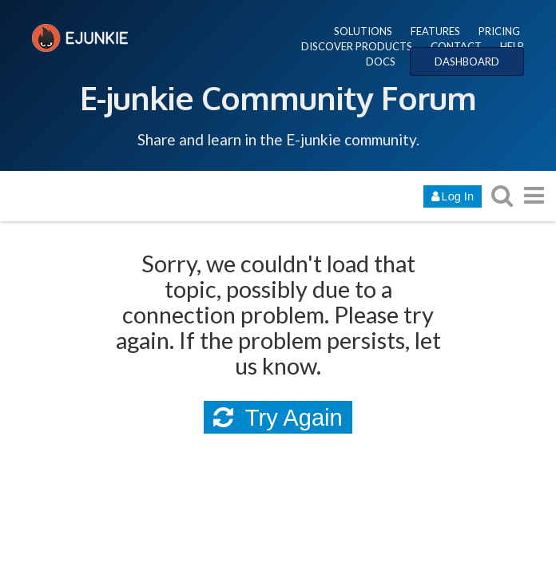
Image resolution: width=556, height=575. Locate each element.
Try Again (278, 417)
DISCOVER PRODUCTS (356, 46)
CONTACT (456, 46)
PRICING (499, 31)
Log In (452, 196)
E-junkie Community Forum (278, 97)
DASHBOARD (467, 61)
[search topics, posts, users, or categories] (502, 195)
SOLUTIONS (363, 31)
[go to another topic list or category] (534, 195)
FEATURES (435, 31)
